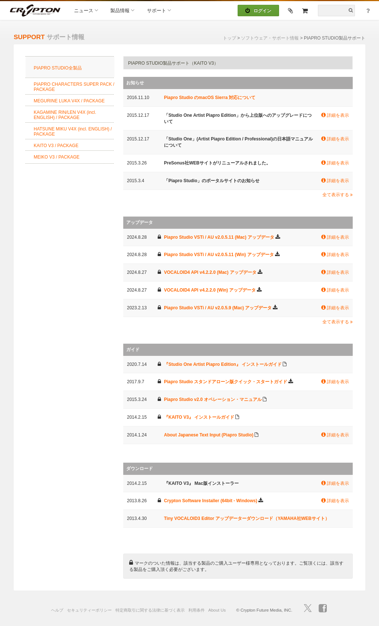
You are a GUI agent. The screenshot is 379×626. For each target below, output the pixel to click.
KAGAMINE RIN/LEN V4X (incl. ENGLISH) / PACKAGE (65, 115)
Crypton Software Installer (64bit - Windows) (210, 500)
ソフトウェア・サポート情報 (270, 38)
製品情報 (122, 10)
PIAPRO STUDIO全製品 (58, 68)
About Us (217, 610)
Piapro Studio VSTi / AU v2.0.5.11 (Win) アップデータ (219, 254)
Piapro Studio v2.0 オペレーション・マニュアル (213, 399)
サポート (159, 10)
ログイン (258, 10)
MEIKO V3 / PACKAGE (57, 157)
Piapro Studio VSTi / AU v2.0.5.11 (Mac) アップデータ (219, 237)
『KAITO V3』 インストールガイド (199, 417)
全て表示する (337, 194)
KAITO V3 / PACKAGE (56, 145)
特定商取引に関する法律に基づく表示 (150, 610)
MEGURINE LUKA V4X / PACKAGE (69, 100)
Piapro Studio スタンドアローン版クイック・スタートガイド (225, 381)
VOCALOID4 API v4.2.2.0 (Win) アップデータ (210, 290)
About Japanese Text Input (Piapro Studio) (209, 435)
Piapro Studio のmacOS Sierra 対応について (209, 97)
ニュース (86, 10)
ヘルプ (57, 610)
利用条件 (196, 610)
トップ (229, 38)
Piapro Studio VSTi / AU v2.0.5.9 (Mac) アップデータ (218, 307)
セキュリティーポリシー (89, 610)
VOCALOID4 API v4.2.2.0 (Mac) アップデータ (210, 272)
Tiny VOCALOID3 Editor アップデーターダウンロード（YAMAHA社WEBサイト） (246, 518)
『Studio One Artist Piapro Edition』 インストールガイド (223, 364)
